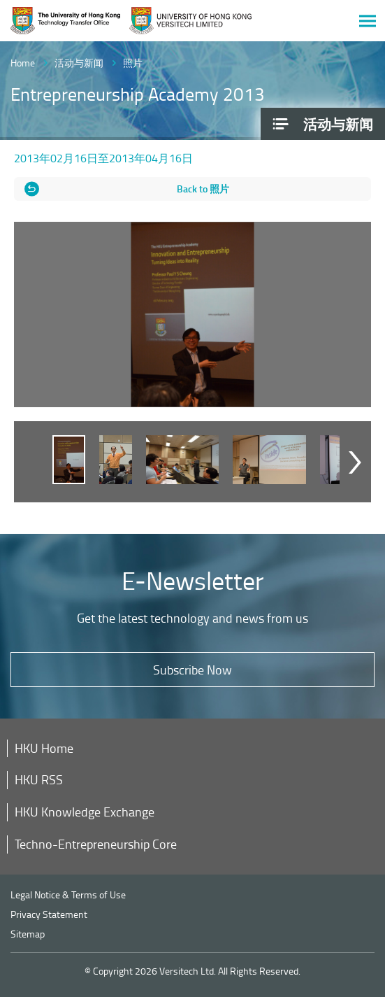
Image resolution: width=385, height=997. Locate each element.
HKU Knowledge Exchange (84, 811)
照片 (133, 62)
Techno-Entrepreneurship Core (96, 843)
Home (22, 62)
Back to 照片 (203, 188)
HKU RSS (39, 779)
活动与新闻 (79, 62)
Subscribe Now (192, 669)
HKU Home (44, 748)
